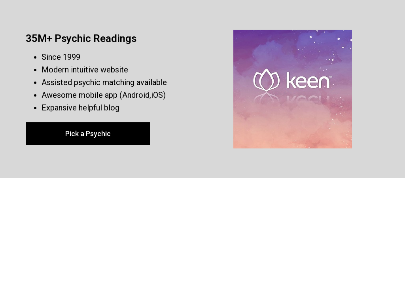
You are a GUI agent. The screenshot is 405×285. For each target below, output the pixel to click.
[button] (88, 133)
